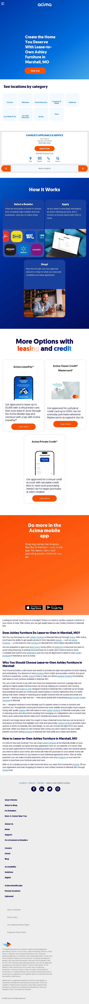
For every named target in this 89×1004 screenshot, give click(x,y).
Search (57, 159)
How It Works (11, 800)
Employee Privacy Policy (16, 932)
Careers (8, 848)
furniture (35, 643)
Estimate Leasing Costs (44, 153)
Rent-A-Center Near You (16, 816)
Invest (7, 853)
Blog (7, 859)
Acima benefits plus (13, 885)
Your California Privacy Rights (18, 925)
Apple (35, 608)
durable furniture (64, 676)
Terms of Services (14, 910)
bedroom (59, 647)
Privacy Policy (12, 917)
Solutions (9, 872)
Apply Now (44, 148)
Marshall (40, 783)
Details (39, 159)
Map (30, 159)
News (7, 829)
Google (56, 608)
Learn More (24, 426)
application (31, 653)
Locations (23, 783)
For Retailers (10, 810)
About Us (9, 824)
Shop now (35, 70)
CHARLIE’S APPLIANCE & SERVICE (44, 135)
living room (35, 647)
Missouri (32, 783)
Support (8, 834)
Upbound (9, 896)
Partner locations (12, 891)
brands (59, 640)
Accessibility (10, 866)
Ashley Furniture (37, 637)
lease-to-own (26, 689)
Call (48, 159)
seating (22, 710)
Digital (8, 877)
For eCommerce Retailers (16, 840)
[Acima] (44, 6)
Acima (72, 637)
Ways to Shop (11, 805)
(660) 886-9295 (44, 143)
